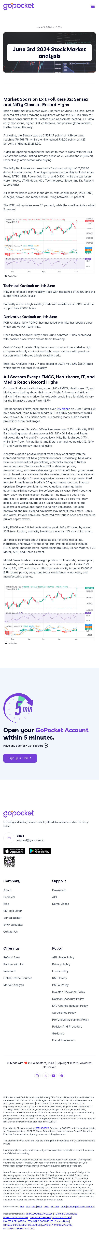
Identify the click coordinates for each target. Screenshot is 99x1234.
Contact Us (10, 931)
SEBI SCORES (42, 1128)
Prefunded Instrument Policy (70, 1019)
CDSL (46, 1206)
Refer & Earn (11, 957)
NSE (34, 1206)
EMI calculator (12, 910)
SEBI (22, 1206)
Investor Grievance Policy (68, 992)
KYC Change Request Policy (70, 1005)
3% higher (63, 409)
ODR (63, 1206)
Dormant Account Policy (68, 999)
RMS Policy (59, 978)
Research (9, 971)
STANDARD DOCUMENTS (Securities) (22, 1225)
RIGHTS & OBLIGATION (14, 1221)
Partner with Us (13, 964)
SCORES (55, 1206)
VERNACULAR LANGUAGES (39, 1213)
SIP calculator (12, 917)
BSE (28, 1206)
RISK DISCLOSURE (61, 1217)
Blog (6, 903)
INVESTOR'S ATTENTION (15, 1217)
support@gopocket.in (30, 840)
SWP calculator (13, 924)
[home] (18, 6)
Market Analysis (13, 985)
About (7, 890)
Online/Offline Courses (17, 978)
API (54, 897)
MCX (39, 1206)
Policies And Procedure (67, 1026)
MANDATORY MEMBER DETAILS (19, 1228)
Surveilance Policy (64, 1012)
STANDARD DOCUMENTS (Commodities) (48, 1221)
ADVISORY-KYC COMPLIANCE (57, 1225)
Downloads (59, 890)
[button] (92, 6)
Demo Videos (60, 903)
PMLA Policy (60, 985)
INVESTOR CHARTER (40, 1217)
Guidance (58, 1033)
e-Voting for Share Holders (80, 1206)
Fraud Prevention (63, 1040)
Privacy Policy (61, 964)
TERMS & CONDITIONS (65, 1213)
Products (9, 897)
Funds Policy (60, 971)
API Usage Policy (63, 957)
